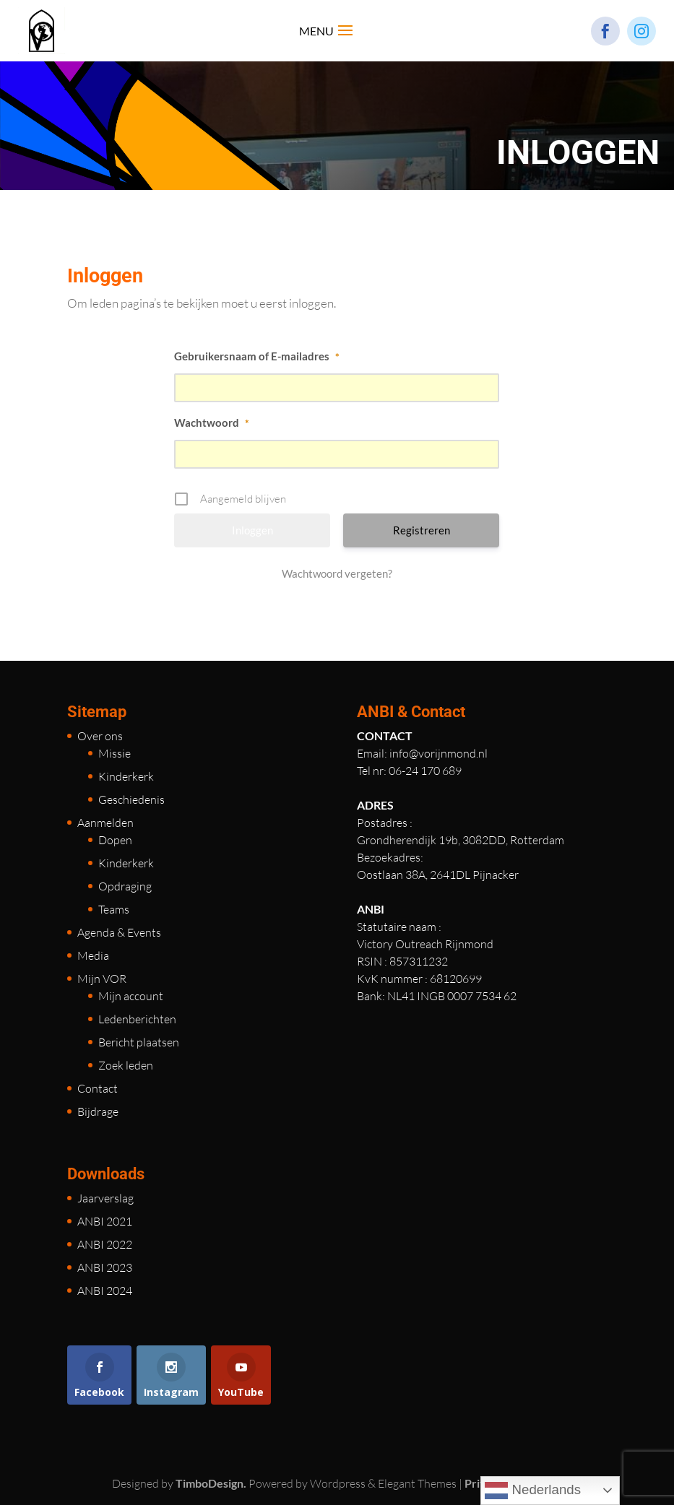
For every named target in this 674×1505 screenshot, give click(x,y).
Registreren (421, 530)
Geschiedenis (131, 799)
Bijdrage (97, 1111)
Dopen (115, 840)
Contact (97, 1088)
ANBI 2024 (104, 1290)
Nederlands (533, 1490)
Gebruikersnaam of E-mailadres (257, 356)
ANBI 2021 (104, 1221)
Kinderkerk (126, 776)
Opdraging (125, 886)
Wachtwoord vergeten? (337, 573)
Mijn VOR (101, 978)
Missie (114, 753)
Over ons (100, 736)
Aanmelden (105, 822)
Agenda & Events (119, 932)
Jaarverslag (105, 1198)
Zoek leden (125, 1065)
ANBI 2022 (104, 1244)
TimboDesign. (211, 1483)
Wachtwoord (211, 422)
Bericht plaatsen (138, 1042)
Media (93, 955)
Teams (113, 909)
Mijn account (130, 996)
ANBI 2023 (104, 1267)
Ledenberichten (137, 1019)
